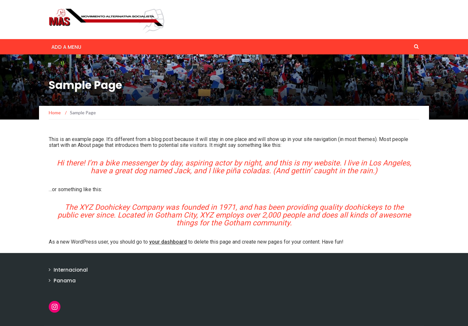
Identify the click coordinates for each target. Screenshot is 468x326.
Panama (65, 280)
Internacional (71, 269)
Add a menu (66, 47)
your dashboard (168, 242)
